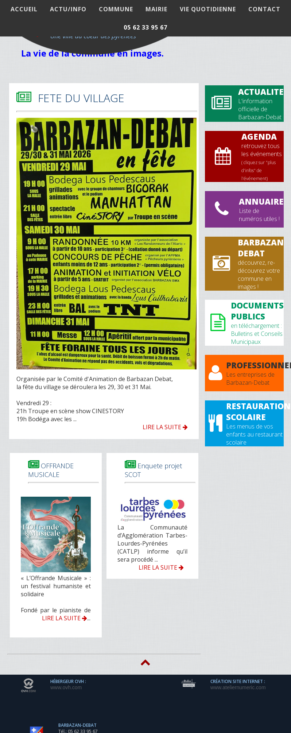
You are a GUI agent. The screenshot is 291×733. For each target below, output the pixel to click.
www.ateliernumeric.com (238, 687)
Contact (264, 9)
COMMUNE (116, 9)
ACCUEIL (24, 9)
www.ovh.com (66, 687)
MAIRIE (156, 9)
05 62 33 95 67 (145, 27)
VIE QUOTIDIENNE (208, 9)
